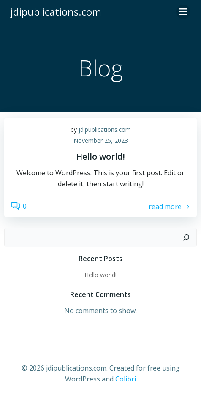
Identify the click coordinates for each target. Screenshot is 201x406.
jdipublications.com (105, 129)
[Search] (186, 237)
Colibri (125, 379)
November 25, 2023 (100, 140)
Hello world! (100, 275)
